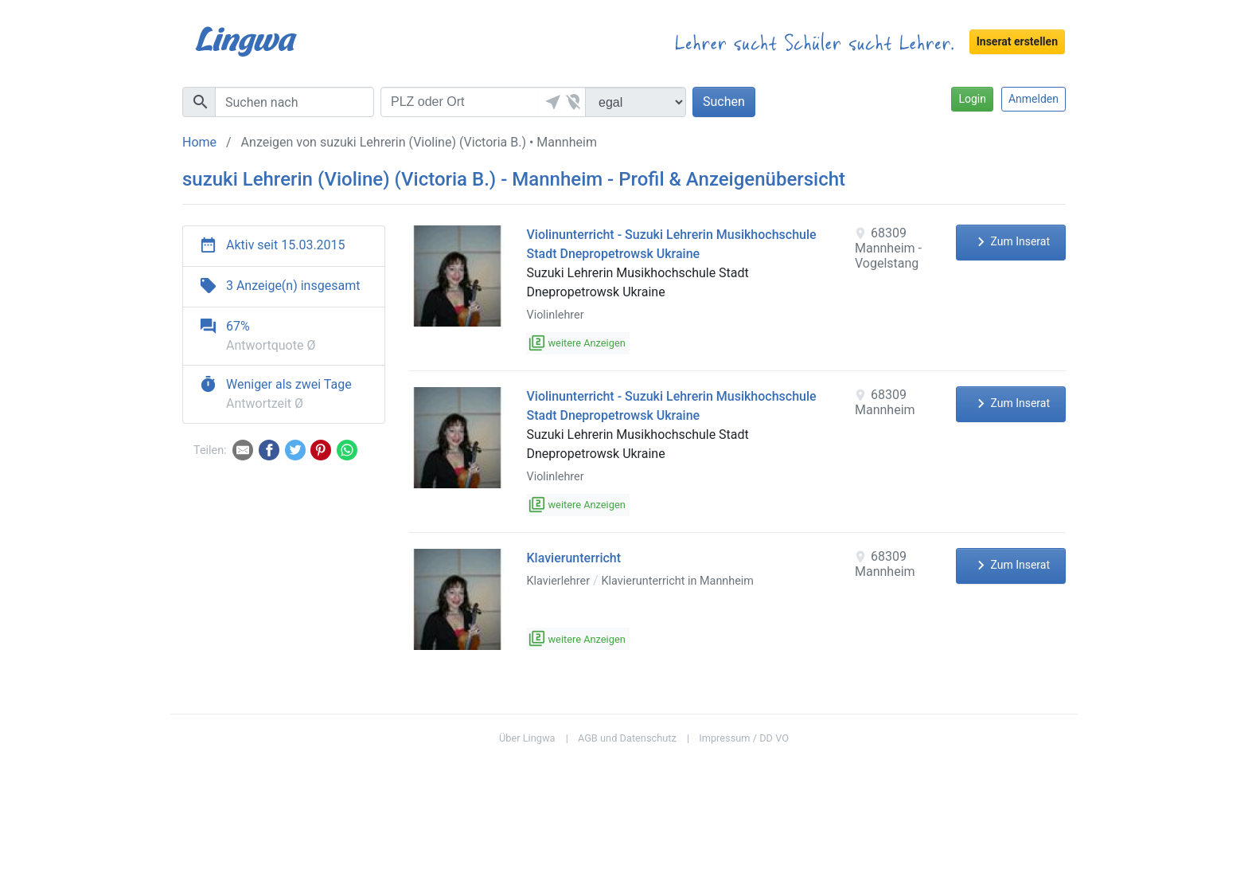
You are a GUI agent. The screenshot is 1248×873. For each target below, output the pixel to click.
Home (199, 142)
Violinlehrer (554, 315)
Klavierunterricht (573, 558)
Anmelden (1033, 98)
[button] (551, 102)
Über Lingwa (527, 738)
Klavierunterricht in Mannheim (678, 581)
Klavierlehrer (558, 581)
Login (972, 98)
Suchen (724, 101)
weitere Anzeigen (577, 343)
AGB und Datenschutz (627, 738)
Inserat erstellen (1017, 41)
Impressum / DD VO (744, 738)
